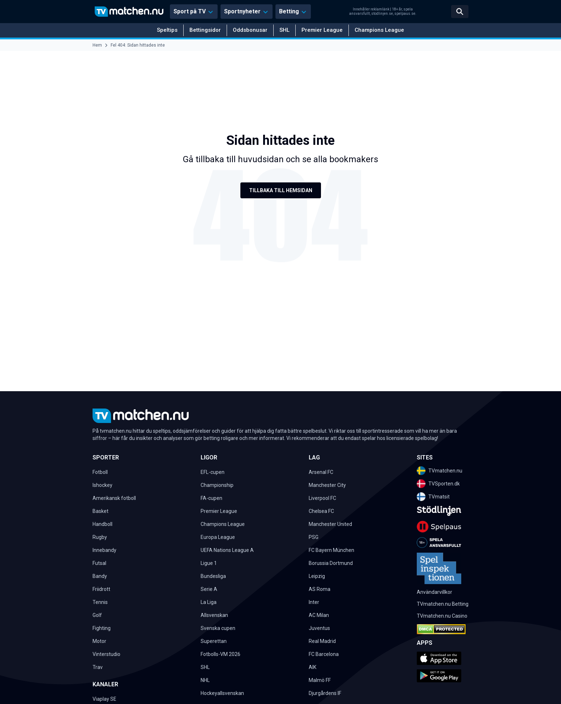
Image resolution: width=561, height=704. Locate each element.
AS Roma (319, 589)
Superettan (214, 641)
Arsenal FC (321, 472)
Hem (97, 45)
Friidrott (101, 589)
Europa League (218, 537)
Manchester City (327, 485)
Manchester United (330, 524)
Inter (314, 602)
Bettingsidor (205, 30)
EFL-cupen (212, 472)
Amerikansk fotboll (114, 498)
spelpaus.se (404, 14)
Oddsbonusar (250, 30)
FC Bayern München (331, 550)
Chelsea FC (321, 511)
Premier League (322, 30)
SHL (284, 30)
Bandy (100, 576)
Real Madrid (322, 641)
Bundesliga (213, 576)
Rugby (100, 537)
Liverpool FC (322, 498)
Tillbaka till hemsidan (280, 190)
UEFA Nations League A (227, 550)
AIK (312, 667)
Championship (217, 485)
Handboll (102, 524)
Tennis (100, 602)
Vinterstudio (106, 654)
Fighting (102, 628)
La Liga (209, 602)
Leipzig (317, 576)
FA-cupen (211, 498)
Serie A (209, 589)
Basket (100, 511)
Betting (289, 11)
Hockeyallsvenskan (222, 693)
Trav (98, 667)
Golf (97, 615)
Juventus (319, 628)
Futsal (99, 563)
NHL (205, 680)
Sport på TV (190, 11)
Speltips (167, 30)
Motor (99, 641)
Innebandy (104, 550)
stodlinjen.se (382, 14)
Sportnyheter (242, 11)
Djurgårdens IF (325, 693)
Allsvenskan (214, 615)
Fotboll (100, 472)
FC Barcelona (324, 654)
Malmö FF (320, 680)
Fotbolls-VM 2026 (220, 654)
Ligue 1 (209, 563)
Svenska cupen (218, 628)
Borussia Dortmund (331, 563)
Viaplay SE (104, 699)
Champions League (379, 30)
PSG (313, 537)
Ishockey (102, 485)
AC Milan (319, 615)
